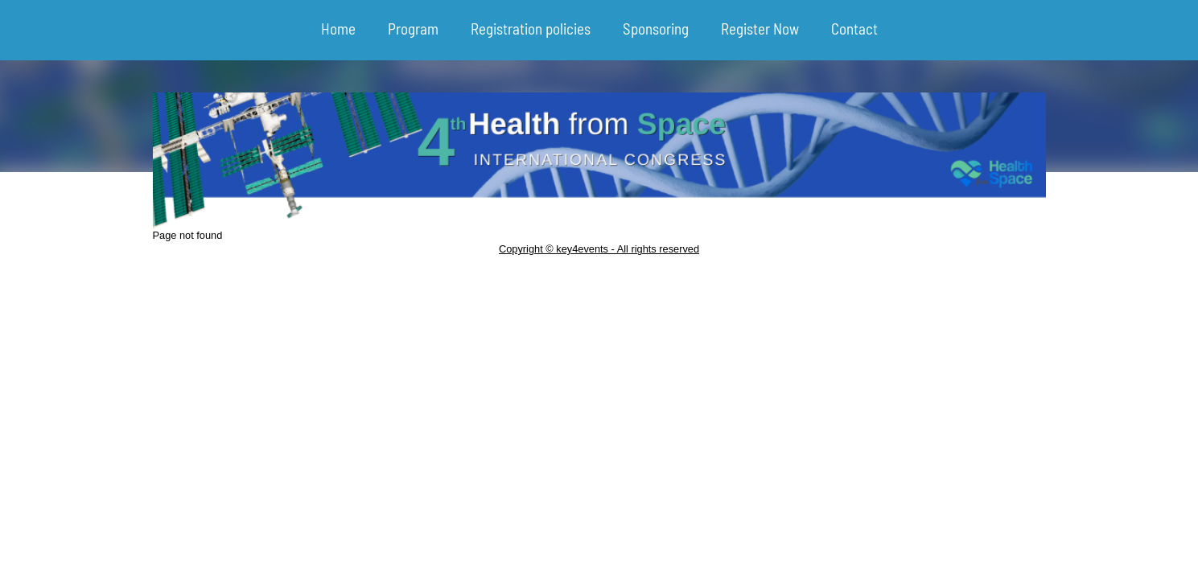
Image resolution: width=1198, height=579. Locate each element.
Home (338, 28)
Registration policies (531, 28)
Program (413, 28)
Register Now (760, 28)
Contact (854, 28)
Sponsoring (656, 28)
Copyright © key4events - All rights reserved (599, 249)
